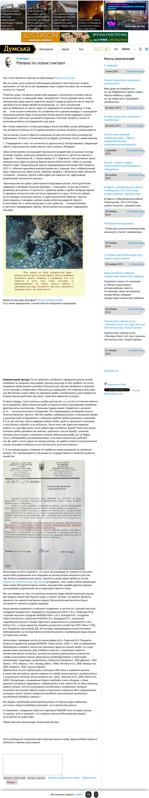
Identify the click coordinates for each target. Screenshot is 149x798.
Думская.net (111, 370)
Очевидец (22, 58)
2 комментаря (136, 350)
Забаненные (89, 777)
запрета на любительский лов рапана (24, 581)
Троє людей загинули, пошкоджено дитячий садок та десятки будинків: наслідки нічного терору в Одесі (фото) (64, 21)
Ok (88, 794)
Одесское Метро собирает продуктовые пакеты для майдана (124, 274)
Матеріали (46, 49)
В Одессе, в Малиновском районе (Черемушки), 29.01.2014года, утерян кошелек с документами (123, 190)
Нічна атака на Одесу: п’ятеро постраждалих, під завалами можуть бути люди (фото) (90, 24)
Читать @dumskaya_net (122, 392)
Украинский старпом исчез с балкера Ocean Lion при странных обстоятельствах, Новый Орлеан (124, 324)
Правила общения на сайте (64, 777)
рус (116, 48)
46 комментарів (135, 150)
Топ (81, 49)
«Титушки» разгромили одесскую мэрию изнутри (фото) (123, 256)
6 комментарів (136, 309)
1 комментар (135, 264)
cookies (79, 794)
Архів (65, 49)
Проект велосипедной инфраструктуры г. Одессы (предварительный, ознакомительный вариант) (121, 139)
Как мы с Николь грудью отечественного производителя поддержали (122, 166)
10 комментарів (135, 211)
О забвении (111, 65)
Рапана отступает (65, 78)
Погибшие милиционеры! (119, 223)
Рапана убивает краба (50, 300)
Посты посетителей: (119, 58)
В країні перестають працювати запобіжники (122, 81)
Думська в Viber (117, 384)
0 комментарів (135, 71)
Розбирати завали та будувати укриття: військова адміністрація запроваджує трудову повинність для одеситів (12, 19)
